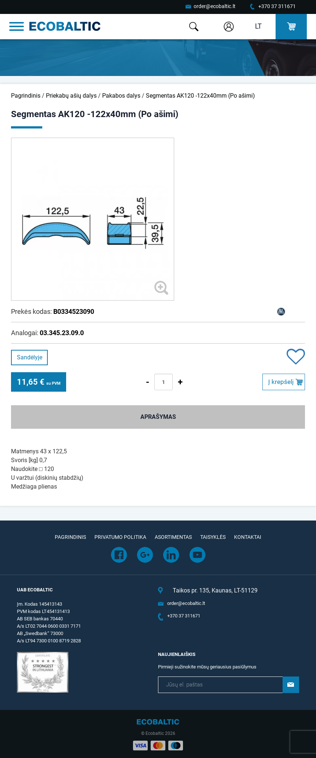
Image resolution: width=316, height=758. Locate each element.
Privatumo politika (120, 537)
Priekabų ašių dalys (71, 95)
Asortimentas (173, 537)
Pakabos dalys (121, 95)
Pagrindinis (25, 95)
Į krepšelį (281, 381)
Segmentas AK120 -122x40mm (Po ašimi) (200, 95)
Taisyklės (213, 537)
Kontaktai (247, 537)
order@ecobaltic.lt (215, 6)
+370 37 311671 (277, 6)
